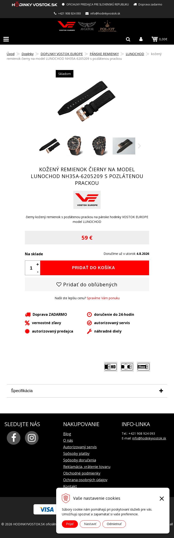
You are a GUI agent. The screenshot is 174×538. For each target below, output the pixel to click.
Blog (67, 433)
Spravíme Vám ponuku (103, 298)
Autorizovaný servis (80, 446)
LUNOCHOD (135, 54)
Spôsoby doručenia (79, 460)
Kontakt (70, 486)
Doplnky (28, 54)
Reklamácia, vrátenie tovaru (86, 466)
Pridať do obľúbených (87, 284)
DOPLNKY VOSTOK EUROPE (62, 54)
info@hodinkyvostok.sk (105, 13)
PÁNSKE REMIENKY (104, 54)
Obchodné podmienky (81, 473)
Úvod (10, 54)
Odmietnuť (114, 524)
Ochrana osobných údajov (85, 479)
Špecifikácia (22, 390)
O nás (68, 440)
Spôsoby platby (76, 453)
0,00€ (159, 39)
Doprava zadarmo (150, 4)
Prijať (70, 524)
